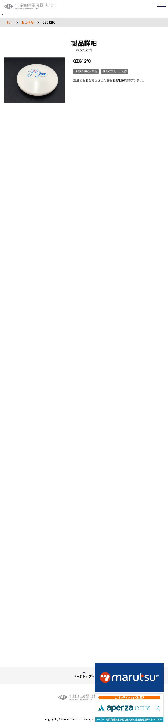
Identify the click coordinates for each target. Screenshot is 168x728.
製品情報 (27, 22)
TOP (9, 22)
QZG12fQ (49, 22)
